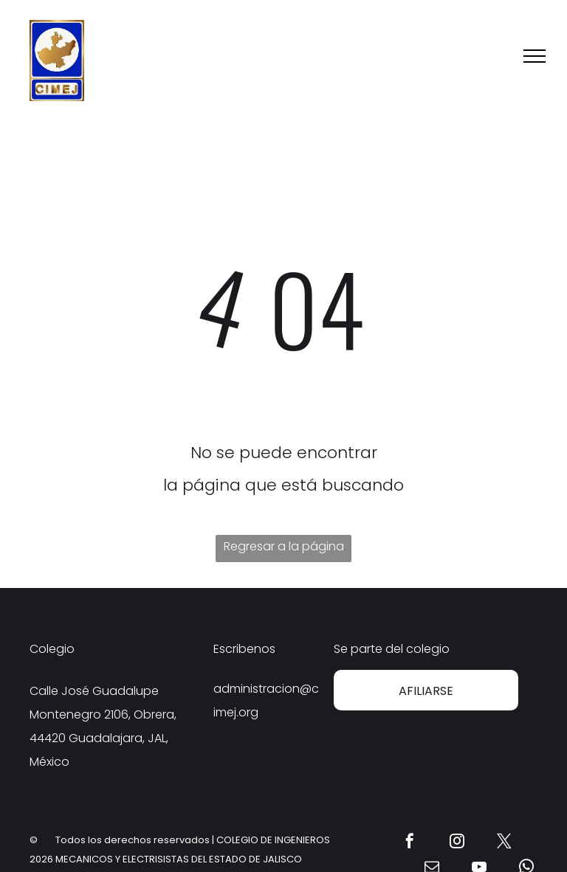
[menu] (534, 56)
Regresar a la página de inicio (284, 550)
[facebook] (410, 843)
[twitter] (504, 843)
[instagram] (457, 843)
